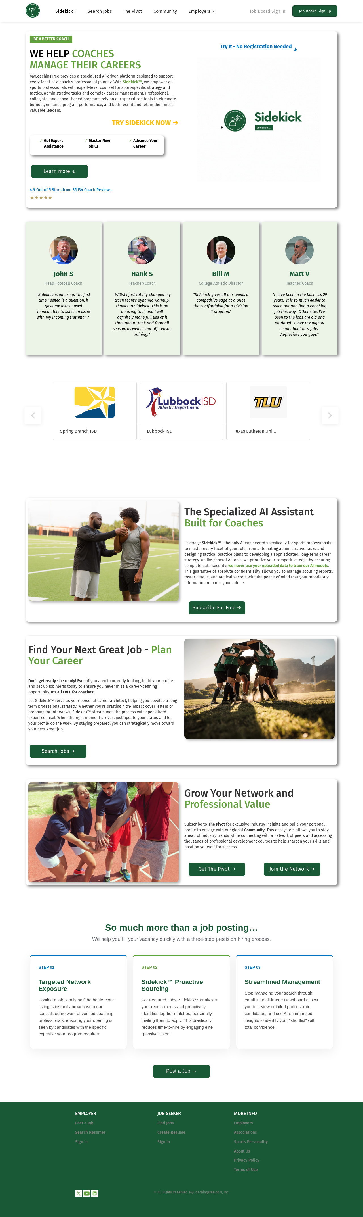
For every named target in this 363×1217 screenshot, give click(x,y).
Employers (243, 1123)
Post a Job (84, 1123)
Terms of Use (246, 1169)
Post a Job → (181, 1071)
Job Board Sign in (267, 11)
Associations (245, 1132)
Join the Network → (292, 869)
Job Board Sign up (315, 11)
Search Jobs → (58, 751)
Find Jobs (165, 1123)
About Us (242, 1151)
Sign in (81, 1141)
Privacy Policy (246, 1160)
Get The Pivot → (217, 869)
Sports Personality (251, 1141)
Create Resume (171, 1132)
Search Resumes (90, 1132)
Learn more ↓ (59, 171)
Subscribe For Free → (217, 608)
